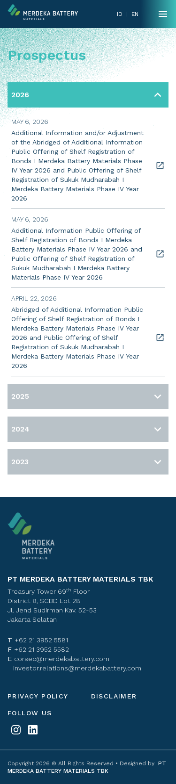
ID (119, 14)
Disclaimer (114, 696)
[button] (88, 95)
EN (134, 14)
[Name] (162, 14)
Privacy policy (38, 696)
